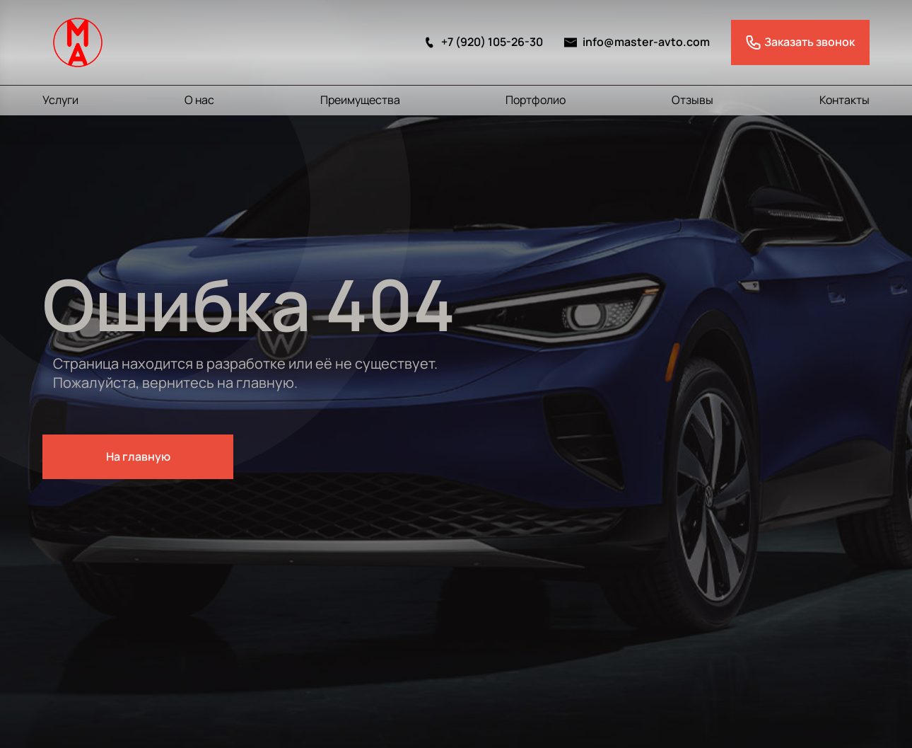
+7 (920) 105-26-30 (483, 42)
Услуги (60, 100)
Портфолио (535, 100)
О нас (199, 100)
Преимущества (360, 100)
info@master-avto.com (637, 42)
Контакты (844, 100)
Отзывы (692, 100)
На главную (138, 456)
